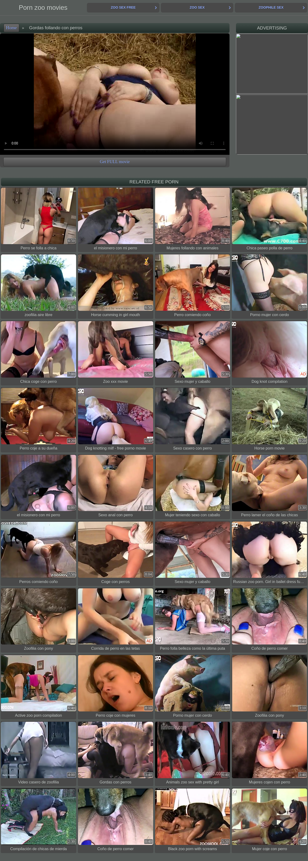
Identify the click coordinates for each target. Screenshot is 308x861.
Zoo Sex (197, 7)
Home (11, 27)
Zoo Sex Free (123, 7)
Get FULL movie (115, 161)
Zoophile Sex (271, 7)
